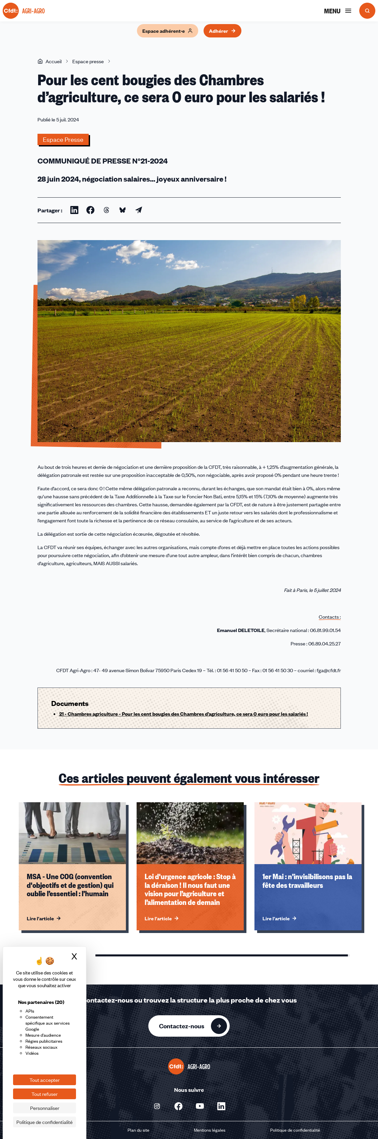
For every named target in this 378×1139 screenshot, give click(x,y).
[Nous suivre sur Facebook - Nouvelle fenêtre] (178, 1106)
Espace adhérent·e (167, 30)
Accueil (49, 61)
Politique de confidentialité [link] (44, 1122)
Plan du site (138, 1130)
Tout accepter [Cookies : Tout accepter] (44, 1079)
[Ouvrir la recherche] (367, 11)
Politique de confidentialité (295, 1130)
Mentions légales (209, 1130)
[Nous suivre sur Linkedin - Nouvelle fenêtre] (221, 1106)
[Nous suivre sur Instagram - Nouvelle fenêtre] (157, 1106)
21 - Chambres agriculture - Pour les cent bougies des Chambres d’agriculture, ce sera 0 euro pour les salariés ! (183, 713)
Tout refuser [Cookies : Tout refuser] (44, 1094)
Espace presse (88, 61)
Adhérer (222, 30)
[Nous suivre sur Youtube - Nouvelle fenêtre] (200, 1106)
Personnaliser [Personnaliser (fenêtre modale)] (44, 1108)
